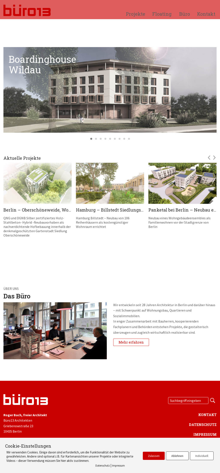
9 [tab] (129, 138)
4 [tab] (105, 138)
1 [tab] (91, 138)
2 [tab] (96, 138)
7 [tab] (119, 138)
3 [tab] (100, 138)
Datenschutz (203, 424)
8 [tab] (124, 138)
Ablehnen (177, 456)
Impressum (205, 434)
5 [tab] (110, 138)
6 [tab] (115, 138)
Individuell (201, 456)
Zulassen (154, 456)
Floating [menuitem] (162, 14)
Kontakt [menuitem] (206, 14)
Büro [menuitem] (184, 14)
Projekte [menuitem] (135, 14)
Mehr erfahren (131, 342)
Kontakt (207, 414)
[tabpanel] (110, 90)
